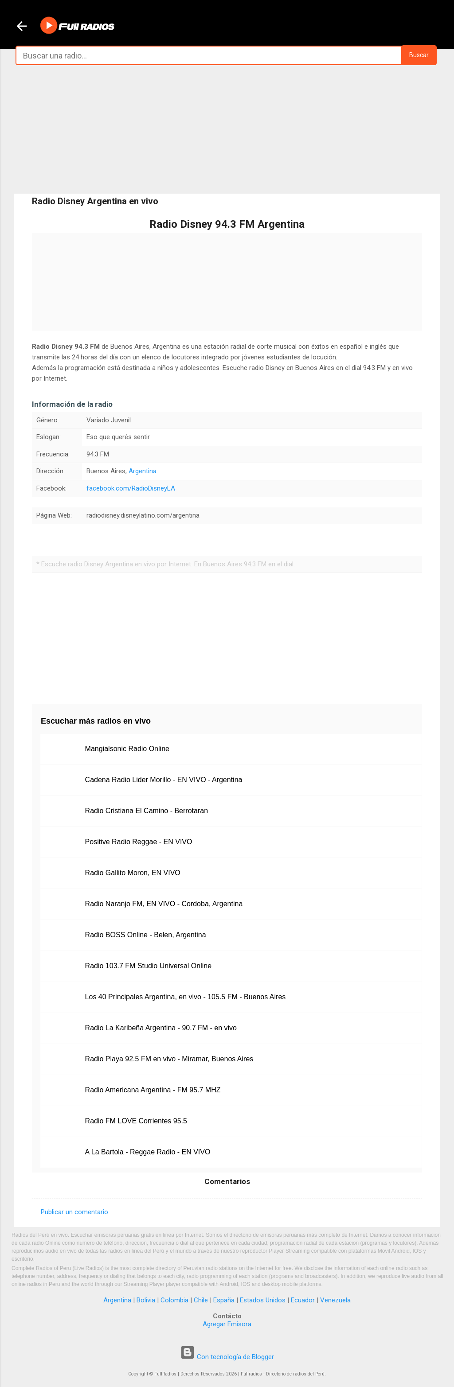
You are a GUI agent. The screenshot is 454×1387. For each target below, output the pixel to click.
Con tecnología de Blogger (227, 1357)
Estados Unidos (263, 1300)
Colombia (174, 1300)
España (224, 1300)
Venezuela (335, 1300)
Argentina (143, 471)
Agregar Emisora (227, 1324)
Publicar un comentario (74, 1212)
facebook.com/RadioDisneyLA (130, 488)
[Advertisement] (227, 129)
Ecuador (303, 1300)
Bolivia (146, 1300)
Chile (201, 1300)
